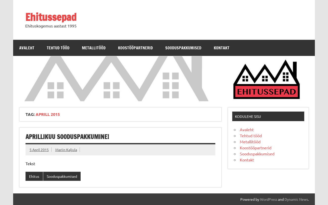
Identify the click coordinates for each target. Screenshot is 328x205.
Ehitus (34, 176)
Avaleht (26, 48)
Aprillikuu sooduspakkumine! (67, 136)
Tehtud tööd (58, 48)
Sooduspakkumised (183, 48)
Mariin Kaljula (66, 149)
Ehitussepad (51, 17)
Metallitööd (94, 48)
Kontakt (221, 48)
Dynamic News (296, 199)
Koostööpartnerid (135, 48)
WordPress (268, 199)
